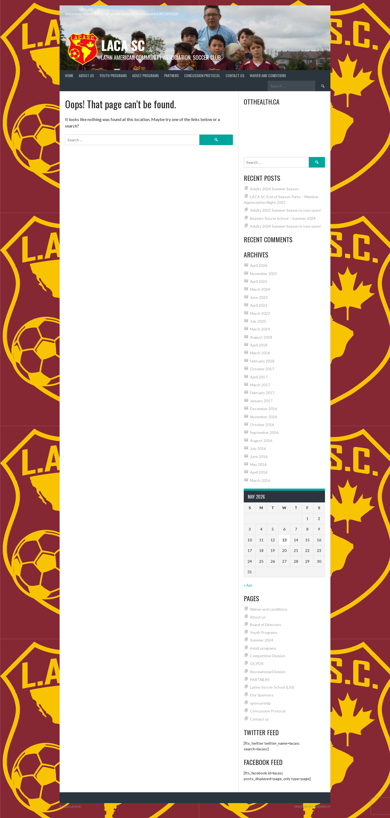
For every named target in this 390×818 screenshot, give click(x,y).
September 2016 (264, 432)
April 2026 (258, 265)
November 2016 (263, 416)
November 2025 (263, 273)
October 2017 (262, 369)
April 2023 (258, 305)
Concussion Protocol (202, 75)
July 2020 (258, 321)
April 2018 (258, 345)
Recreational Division (267, 671)
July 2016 (258, 448)
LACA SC (123, 45)
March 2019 (260, 329)
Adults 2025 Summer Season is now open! (285, 210)
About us (86, 75)
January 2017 (261, 400)
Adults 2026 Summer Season (274, 188)
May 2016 (258, 464)
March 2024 (260, 289)
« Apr (248, 585)
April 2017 (258, 377)
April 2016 (258, 472)
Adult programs (145, 75)
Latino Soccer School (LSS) (272, 687)
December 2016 (263, 408)
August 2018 (261, 337)
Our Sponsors (262, 695)
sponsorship (260, 703)
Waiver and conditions (268, 75)
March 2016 (260, 480)
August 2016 (261, 440)
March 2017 (260, 384)
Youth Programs (113, 75)
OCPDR (257, 663)
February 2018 (262, 361)
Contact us (235, 75)
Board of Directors (265, 624)
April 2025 (258, 281)
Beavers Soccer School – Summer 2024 (283, 218)
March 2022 (260, 313)
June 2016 (259, 456)
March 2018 (260, 353)
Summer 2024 (261, 640)
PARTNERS (171, 75)
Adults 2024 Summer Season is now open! (285, 226)
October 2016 (262, 424)
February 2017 (262, 392)
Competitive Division (267, 655)
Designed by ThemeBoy (312, 806)
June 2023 (259, 297)
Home (69, 75)
